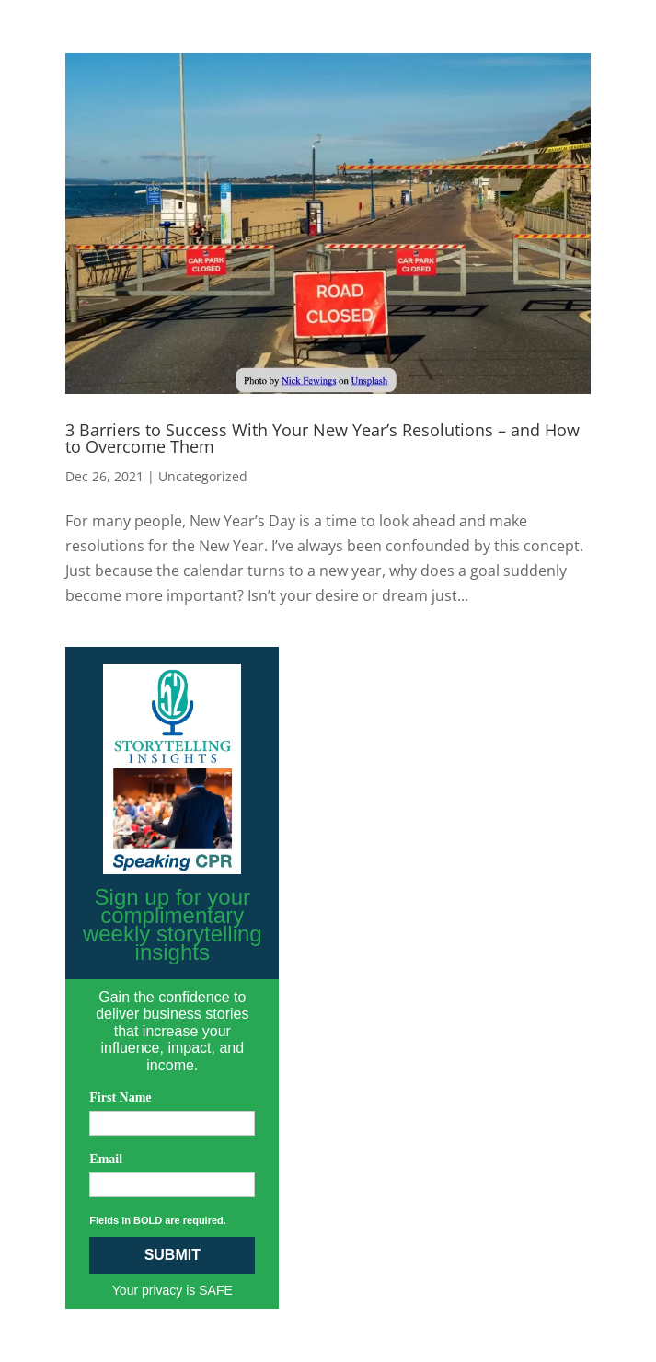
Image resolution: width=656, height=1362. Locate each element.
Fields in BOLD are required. (157, 1220)
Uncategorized (202, 476)
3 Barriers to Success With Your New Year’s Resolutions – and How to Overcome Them (322, 438)
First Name (120, 1097)
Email (105, 1159)
